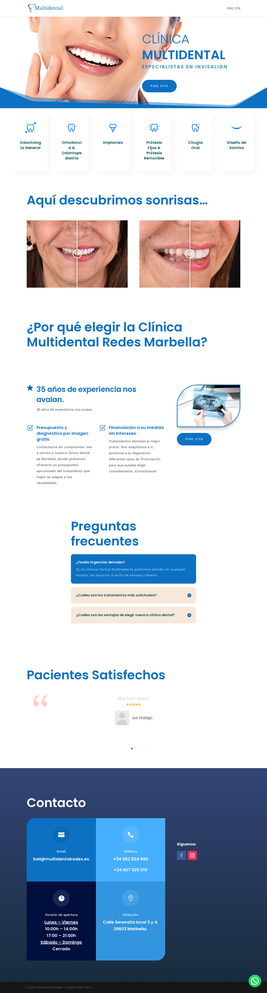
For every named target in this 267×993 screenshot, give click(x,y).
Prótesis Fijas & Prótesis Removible (154, 150)
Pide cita (159, 86)
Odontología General (30, 145)
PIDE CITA (233, 8)
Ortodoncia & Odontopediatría (72, 150)
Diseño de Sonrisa (236, 145)
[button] (132, 748)
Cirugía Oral (195, 145)
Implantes (113, 142)
